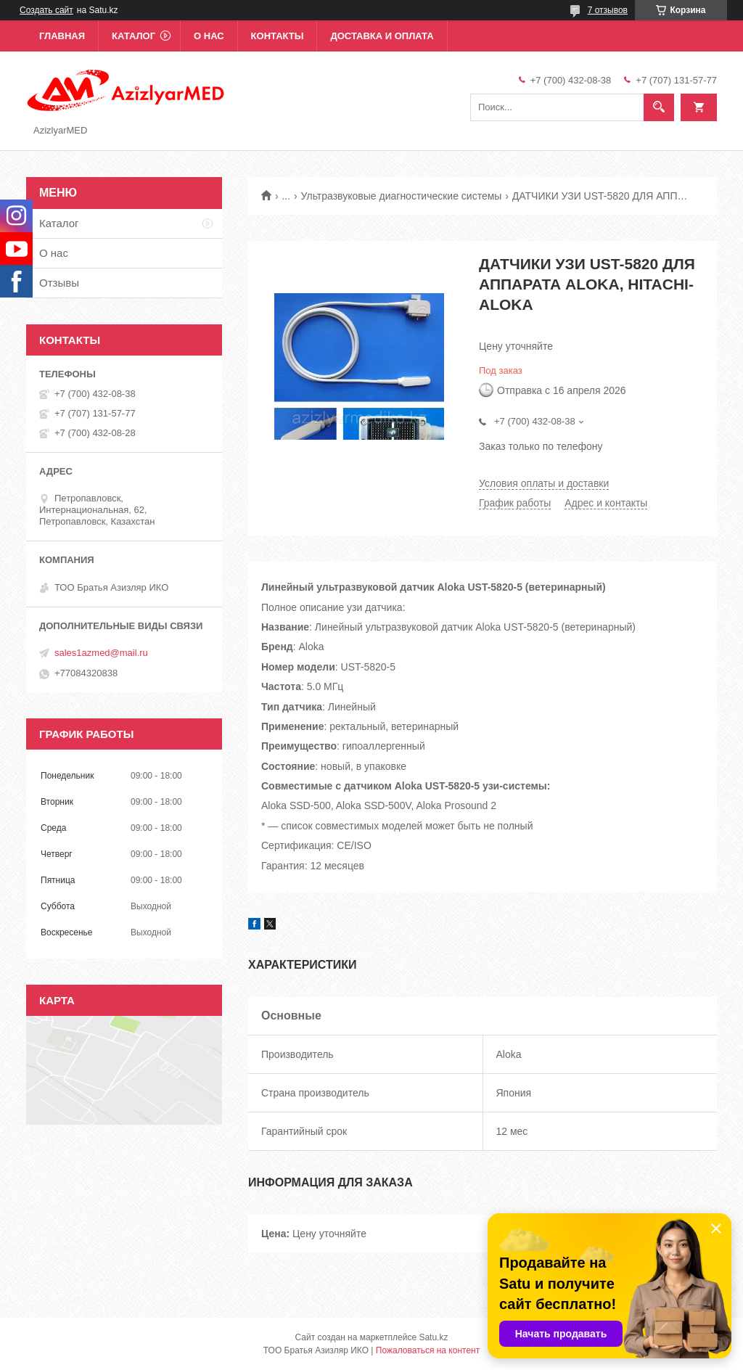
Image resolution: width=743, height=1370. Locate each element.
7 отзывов (608, 10)
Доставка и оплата (381, 35)
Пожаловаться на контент (428, 1350)
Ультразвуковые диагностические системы (401, 196)
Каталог (133, 35)
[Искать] (659, 107)
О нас (209, 35)
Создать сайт (46, 10)
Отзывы (59, 282)
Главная (62, 35)
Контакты (277, 35)
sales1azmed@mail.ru (101, 652)
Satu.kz (433, 1337)
